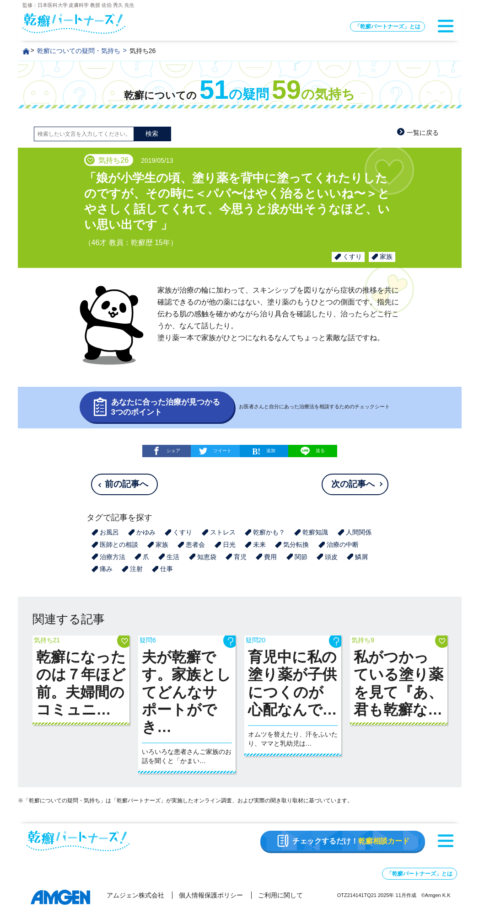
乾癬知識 (315, 532)
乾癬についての (239, 95)
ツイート (222, 450)
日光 (229, 544)
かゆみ (146, 532)
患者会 (195, 544)
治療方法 (112, 557)
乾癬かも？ (269, 532)
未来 (259, 544)
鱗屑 (361, 557)
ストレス (223, 532)
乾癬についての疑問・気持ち (78, 50)
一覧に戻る (423, 132)
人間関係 (358, 532)
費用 (270, 557)
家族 (386, 256)
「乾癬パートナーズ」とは (387, 26)
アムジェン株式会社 (135, 895)
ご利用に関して (280, 895)
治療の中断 (343, 544)
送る (313, 451)
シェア (173, 450)
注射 (136, 568)
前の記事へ (126, 484)
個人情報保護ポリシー (211, 895)
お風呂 (109, 532)
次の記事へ (353, 484)
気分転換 (296, 544)
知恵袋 (206, 557)
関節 (301, 557)
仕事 (166, 568)
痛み (106, 568)
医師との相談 (119, 544)
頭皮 (331, 557)
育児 (240, 557)
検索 (151, 133)
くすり (352, 256)
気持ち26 (142, 50)
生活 (173, 557)
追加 (270, 450)
